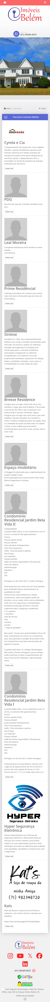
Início (7, 108)
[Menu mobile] (5, 2)
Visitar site (9, 168)
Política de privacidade (25, 996)
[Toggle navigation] (45, 2)
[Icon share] (10, 956)
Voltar (42, 108)
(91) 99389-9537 (28, 34)
